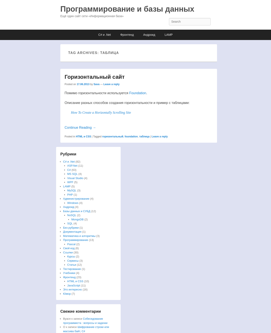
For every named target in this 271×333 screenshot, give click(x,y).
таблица (144, 136)
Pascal (71, 244)
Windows (73, 202)
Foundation (137, 93)
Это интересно (72, 289)
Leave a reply (112, 84)
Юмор (67, 293)
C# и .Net (104, 34)
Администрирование (76, 198)
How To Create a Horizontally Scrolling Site (101, 112)
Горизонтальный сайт (95, 77)
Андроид (149, 34)
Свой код (69, 248)
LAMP (169, 34)
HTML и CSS (83, 136)
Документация (72, 231)
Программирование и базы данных (127, 9)
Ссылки (68, 252)
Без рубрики (71, 227)
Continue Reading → (80, 127)
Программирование (75, 240)
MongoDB (77, 219)
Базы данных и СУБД (76, 211)
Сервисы (73, 260)
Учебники (69, 273)
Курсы (71, 256)
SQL (70, 223)
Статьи (71, 264)
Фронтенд (127, 34)
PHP (70, 194)
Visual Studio (75, 178)
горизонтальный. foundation (120, 136)
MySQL (71, 190)
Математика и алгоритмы (79, 236)
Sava (97, 84)
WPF (70, 182)
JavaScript (73, 285)
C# (69, 169)
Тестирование (72, 269)
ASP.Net (72, 165)
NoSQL (71, 215)
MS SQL (72, 173)
